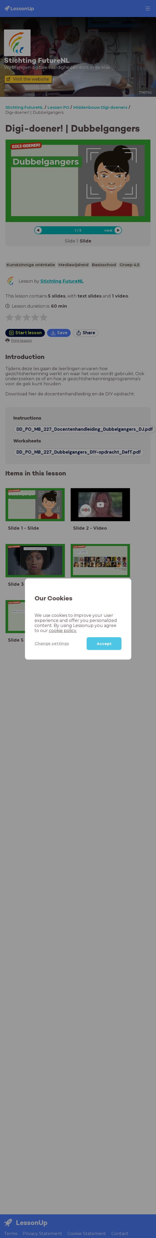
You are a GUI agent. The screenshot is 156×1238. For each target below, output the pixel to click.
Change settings (52, 643)
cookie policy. (63, 630)
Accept (104, 643)
